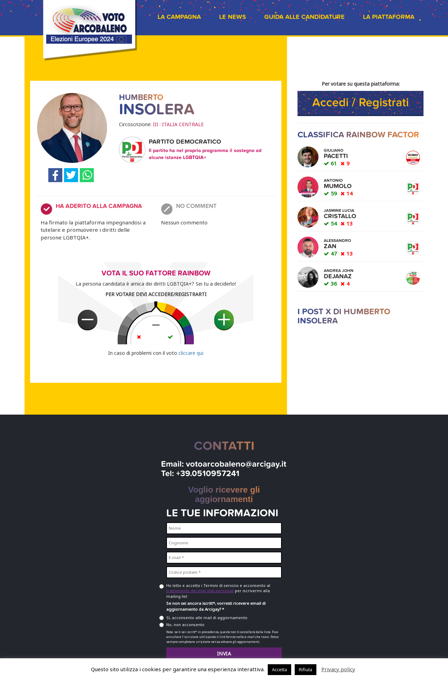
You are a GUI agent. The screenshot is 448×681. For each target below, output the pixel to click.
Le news (232, 17)
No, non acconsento (185, 624)
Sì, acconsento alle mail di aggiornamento (206, 617)
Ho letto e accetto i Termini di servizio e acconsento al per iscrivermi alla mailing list (218, 591)
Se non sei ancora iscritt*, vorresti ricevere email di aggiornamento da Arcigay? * (216, 606)
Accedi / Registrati (360, 102)
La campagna (179, 17)
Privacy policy (338, 669)
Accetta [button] (279, 669)
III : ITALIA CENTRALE (178, 124)
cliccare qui (190, 353)
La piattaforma (388, 17)
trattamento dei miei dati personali (200, 590)
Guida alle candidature (304, 17)
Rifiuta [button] (305, 669)
